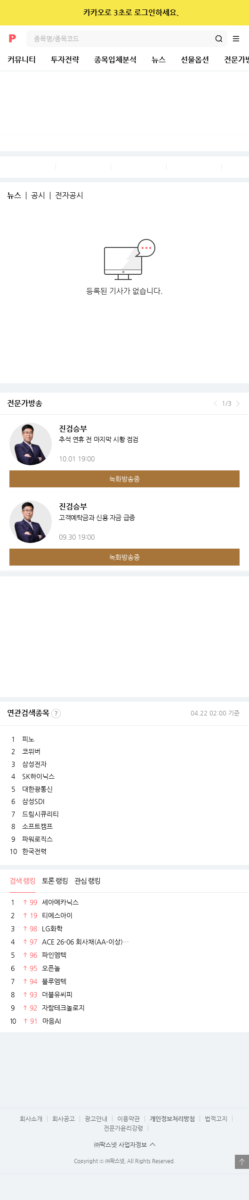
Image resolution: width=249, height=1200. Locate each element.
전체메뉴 (240, 38)
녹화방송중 (124, 479)
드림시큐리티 (40, 814)
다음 (238, 403)
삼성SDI (33, 801)
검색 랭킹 (22, 881)
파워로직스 (37, 839)
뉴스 (159, 59)
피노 (28, 739)
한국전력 (34, 851)
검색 (218, 38)
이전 (215, 403)
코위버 (31, 751)
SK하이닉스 (38, 776)
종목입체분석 (115, 59)
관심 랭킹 (87, 881)
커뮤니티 (22, 59)
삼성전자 (34, 764)
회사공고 (63, 1118)
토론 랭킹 (55, 881)
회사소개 (31, 1118)
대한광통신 (37, 789)
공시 (38, 195)
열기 (242, 1162)
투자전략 (65, 59)
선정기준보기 (56, 713)
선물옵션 (195, 59)
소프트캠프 (37, 826)
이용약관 (128, 1118)
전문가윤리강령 (123, 1128)
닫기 (236, 12)
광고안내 (96, 1118)
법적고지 (216, 1118)
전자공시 (69, 195)
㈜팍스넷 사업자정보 (120, 1145)
